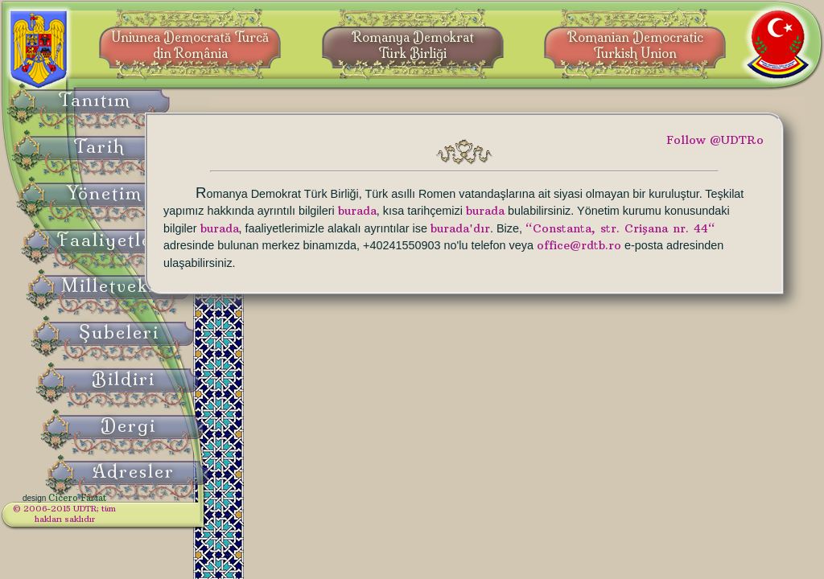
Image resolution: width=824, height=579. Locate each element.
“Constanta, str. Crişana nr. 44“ (540, 245)
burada (639, 210)
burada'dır (380, 245)
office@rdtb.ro (601, 263)
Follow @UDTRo (715, 140)
